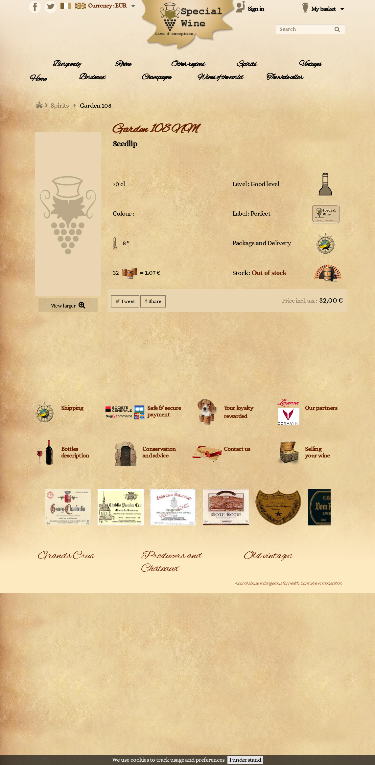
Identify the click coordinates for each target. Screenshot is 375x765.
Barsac (90, 570)
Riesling (90, 709)
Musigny (45, 674)
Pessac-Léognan (52, 683)
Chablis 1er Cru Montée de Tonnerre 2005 (280, 605)
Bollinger (194, 700)
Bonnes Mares (97, 579)
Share (153, 301)
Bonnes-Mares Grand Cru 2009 (271, 596)
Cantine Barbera (155, 718)
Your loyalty (238, 408)
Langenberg (48, 648)
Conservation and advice (159, 452)
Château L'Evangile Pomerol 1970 (272, 729)
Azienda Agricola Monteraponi (155, 656)
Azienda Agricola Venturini (155, 671)
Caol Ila (193, 718)
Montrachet (94, 666)
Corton (44, 613)
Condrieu (92, 605)
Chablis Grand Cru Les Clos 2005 (271, 613)
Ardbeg (147, 645)
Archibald (195, 630)
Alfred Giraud (152, 621)
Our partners (321, 408)
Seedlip (125, 143)
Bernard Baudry (155, 692)
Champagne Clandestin (207, 735)
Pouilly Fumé (95, 692)
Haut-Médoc (95, 631)
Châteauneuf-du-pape (57, 605)
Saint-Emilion (95, 718)
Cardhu (147, 727)
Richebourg (48, 709)
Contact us (237, 449)
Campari (148, 709)
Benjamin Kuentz (202, 683)
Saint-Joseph (95, 727)
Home (38, 79)
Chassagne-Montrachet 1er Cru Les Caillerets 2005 (287, 631)
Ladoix (90, 640)
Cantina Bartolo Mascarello (210, 709)
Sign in (256, 9)
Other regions (187, 64)
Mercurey (46, 657)
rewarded (235, 416)
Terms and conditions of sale (244, 747)
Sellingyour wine (317, 452)
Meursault (93, 657)
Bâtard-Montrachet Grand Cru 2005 (274, 579)
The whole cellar (285, 77)
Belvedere (150, 683)
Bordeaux (92, 77)
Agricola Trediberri (203, 606)
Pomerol (92, 683)
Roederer (46, 718)
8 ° (126, 243)
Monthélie (47, 666)
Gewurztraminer (52, 631)
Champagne (156, 77)
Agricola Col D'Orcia (158, 592)
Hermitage (47, 640)
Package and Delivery (261, 243)
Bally (191, 668)
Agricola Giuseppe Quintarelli (203, 595)
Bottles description (75, 452)
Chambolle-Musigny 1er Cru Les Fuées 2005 (281, 622)
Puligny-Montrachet (101, 701)
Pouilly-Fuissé (49, 701)
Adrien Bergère (200, 583)
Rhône (122, 64)
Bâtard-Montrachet (54, 579)
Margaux (91, 648)
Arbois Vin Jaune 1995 (262, 570)
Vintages (310, 64)
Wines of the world (220, 77)
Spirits (246, 64)
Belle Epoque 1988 (260, 587)
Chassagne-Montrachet (58, 596)
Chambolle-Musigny (101, 587)
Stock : (259, 272)
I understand (245, 760)
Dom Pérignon (50, 622)
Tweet (125, 301)
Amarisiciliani (198, 621)
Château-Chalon (98, 596)
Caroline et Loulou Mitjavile (210, 727)
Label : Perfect (251, 213)
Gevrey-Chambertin (101, 622)
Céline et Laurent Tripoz (162, 735)
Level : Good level (255, 184)
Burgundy (67, 64)
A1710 (146, 583)
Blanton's (149, 700)
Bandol (44, 570)
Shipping (72, 408)
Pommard (47, 692)
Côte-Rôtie (93, 613)
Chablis (44, 587)
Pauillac (91, 674)
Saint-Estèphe (50, 727)
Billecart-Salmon (201, 692)
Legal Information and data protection (183, 747)
